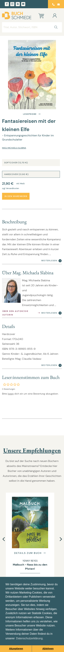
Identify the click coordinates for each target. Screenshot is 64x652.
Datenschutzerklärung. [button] (29, 638)
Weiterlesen (51, 260)
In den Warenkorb (15, 196)
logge (11, 393)
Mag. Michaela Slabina (14, 147)
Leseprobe (32, 114)
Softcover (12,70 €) (16, 162)
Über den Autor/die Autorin (21, 313)
